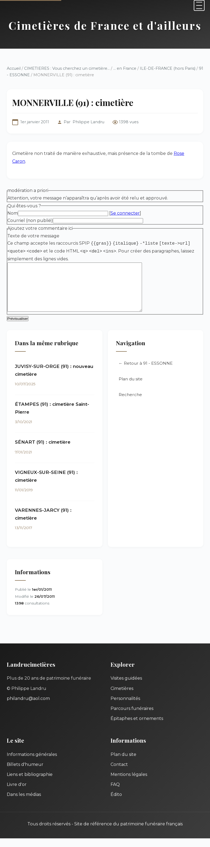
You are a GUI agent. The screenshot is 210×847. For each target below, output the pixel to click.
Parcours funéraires (132, 717)
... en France (124, 68)
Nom (12, 213)
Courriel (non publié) (30, 220)
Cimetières (122, 697)
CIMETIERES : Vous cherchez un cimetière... (67, 68)
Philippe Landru (88, 121)
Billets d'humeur (25, 773)
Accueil (14, 68)
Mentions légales (129, 783)
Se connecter (125, 213)
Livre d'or (17, 793)
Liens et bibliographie (30, 783)
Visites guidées (126, 686)
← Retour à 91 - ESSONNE (146, 371)
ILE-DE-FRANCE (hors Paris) (167, 68)
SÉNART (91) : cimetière (42, 450)
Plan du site (131, 387)
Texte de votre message (33, 235)
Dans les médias (24, 803)
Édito (116, 803)
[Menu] (199, 5)
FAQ (115, 793)
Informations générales (32, 763)
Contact (119, 773)
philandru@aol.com (28, 707)
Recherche (130, 403)
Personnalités (125, 707)
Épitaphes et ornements (137, 727)
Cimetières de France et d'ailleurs (105, 25)
